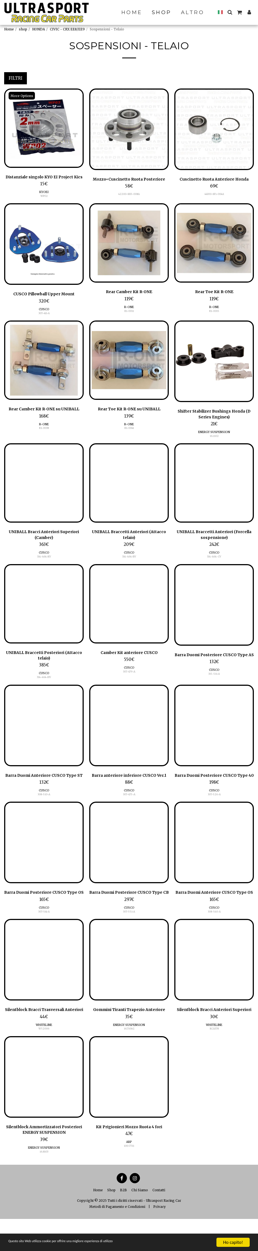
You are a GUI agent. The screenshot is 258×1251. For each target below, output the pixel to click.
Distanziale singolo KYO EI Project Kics (44, 180)
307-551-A (129, 936)
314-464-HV (44, 686)
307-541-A (44, 936)
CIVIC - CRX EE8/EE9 (67, 29)
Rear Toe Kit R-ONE (214, 298)
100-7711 (129, 1177)
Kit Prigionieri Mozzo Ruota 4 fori (129, 1158)
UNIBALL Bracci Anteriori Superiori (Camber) (43, 543)
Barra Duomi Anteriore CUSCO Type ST (44, 790)
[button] (229, 12)
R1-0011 (129, 317)
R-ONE (129, 314)
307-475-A (129, 812)
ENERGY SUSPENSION (214, 440)
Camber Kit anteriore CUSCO (129, 661)
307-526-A (214, 812)
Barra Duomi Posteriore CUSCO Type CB (129, 914)
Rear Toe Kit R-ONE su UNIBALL (129, 416)
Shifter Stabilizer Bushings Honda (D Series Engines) (214, 421)
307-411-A (44, 320)
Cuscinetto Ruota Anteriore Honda (214, 179)
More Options (22, 96)
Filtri (15, 78)
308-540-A (214, 936)
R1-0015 (214, 317)
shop (23, 29)
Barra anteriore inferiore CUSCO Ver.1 (129, 790)
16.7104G (129, 1060)
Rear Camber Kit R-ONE (129, 298)
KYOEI (43, 198)
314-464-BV (129, 565)
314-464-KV (44, 565)
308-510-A (44, 812)
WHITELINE (44, 1056)
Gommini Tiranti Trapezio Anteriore (129, 1038)
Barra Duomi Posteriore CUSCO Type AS (214, 667)
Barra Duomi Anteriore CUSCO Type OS (214, 914)
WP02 (44, 202)
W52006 (44, 1060)
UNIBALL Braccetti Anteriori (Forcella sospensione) (214, 543)
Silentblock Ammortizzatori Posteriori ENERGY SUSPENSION (44, 1161)
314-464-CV (214, 565)
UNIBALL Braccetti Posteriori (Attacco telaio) (44, 664)
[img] (44, 128)
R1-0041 (129, 435)
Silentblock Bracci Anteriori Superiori (214, 1038)
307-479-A (129, 680)
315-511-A (214, 688)
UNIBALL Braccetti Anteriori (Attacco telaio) (129, 543)
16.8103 (44, 1183)
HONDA (38, 29)
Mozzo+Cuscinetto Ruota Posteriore (129, 179)
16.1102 (214, 443)
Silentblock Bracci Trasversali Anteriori (44, 1038)
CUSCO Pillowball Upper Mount (44, 301)
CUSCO (44, 316)
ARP (129, 1174)
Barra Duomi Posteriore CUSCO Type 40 (214, 790)
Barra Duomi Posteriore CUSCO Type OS (44, 914)
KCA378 (214, 1060)
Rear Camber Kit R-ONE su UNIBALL (44, 416)
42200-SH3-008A (129, 194)
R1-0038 (44, 435)
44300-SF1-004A (214, 194)
